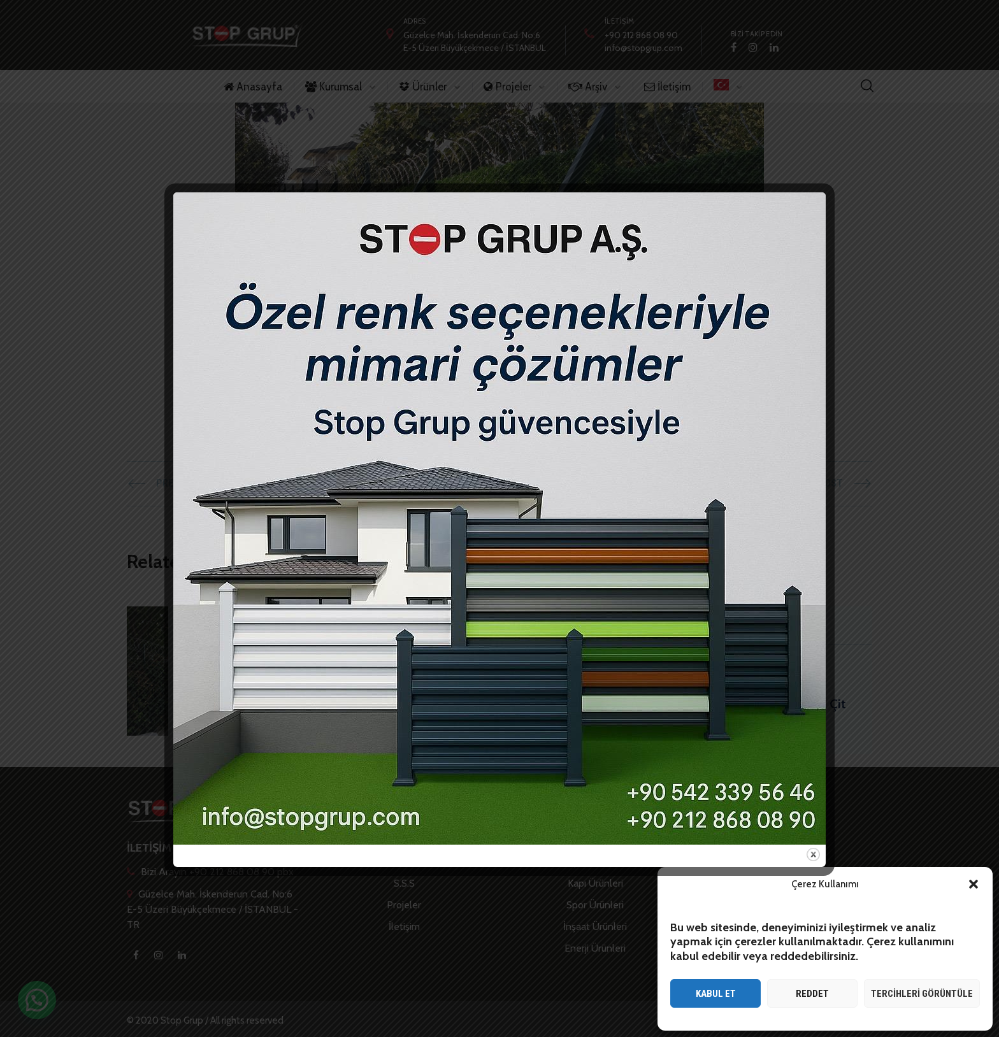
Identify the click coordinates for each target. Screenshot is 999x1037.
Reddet (812, 993)
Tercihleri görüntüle (922, 993)
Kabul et (716, 993)
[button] (973, 884)
